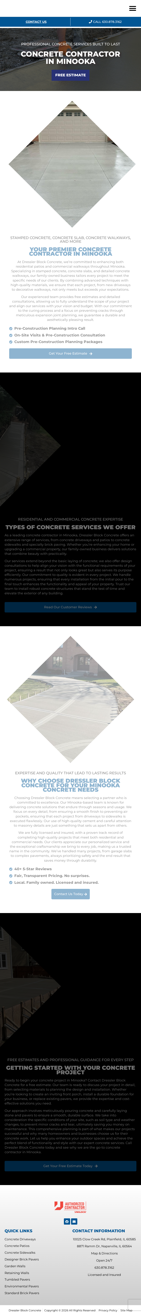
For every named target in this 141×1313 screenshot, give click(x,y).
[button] (132, 8)
